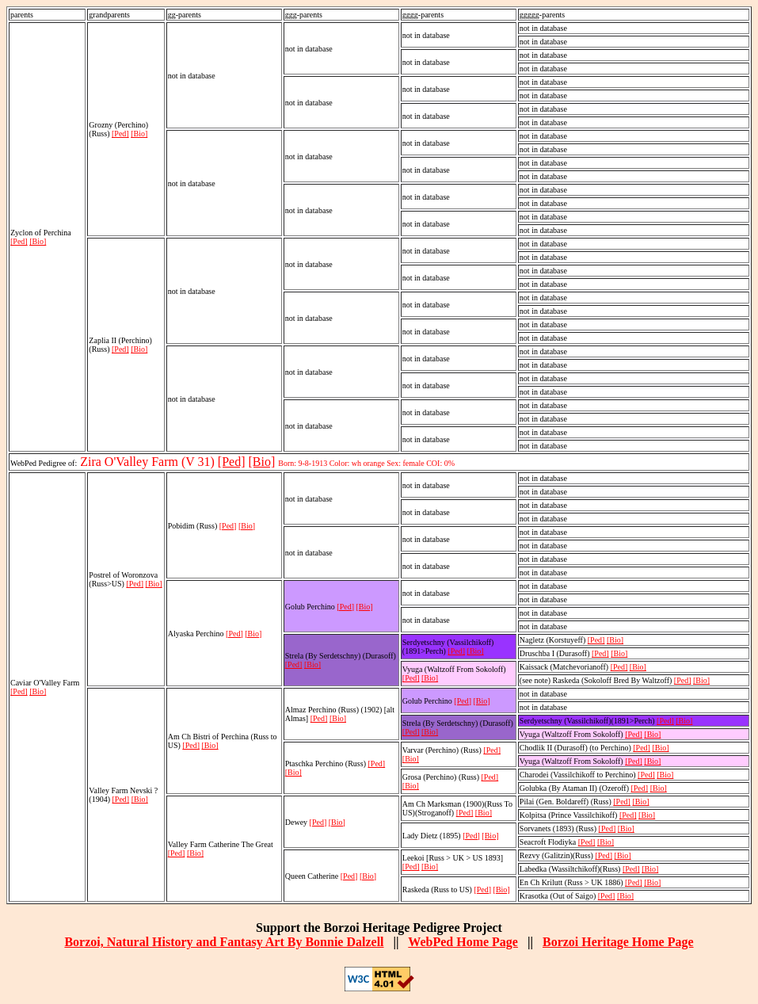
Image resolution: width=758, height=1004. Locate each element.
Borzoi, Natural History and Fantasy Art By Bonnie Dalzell (223, 942)
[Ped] (19, 241)
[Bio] (37, 241)
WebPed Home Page (463, 942)
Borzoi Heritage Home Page (618, 942)
